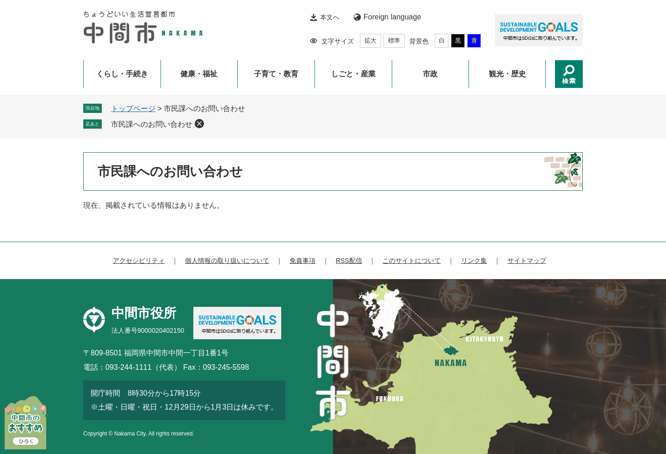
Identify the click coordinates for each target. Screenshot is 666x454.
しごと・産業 (353, 74)
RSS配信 (349, 260)
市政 (430, 74)
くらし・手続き (122, 74)
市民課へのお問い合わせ (151, 124)
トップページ (133, 108)
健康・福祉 (198, 74)
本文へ (329, 17)
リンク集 (474, 260)
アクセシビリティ (139, 260)
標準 (394, 40)
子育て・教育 (276, 74)
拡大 (370, 40)
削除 (199, 123)
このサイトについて (411, 260)
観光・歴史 (507, 74)
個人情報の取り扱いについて (227, 260)
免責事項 (302, 260)
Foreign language (392, 17)
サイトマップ (526, 260)
